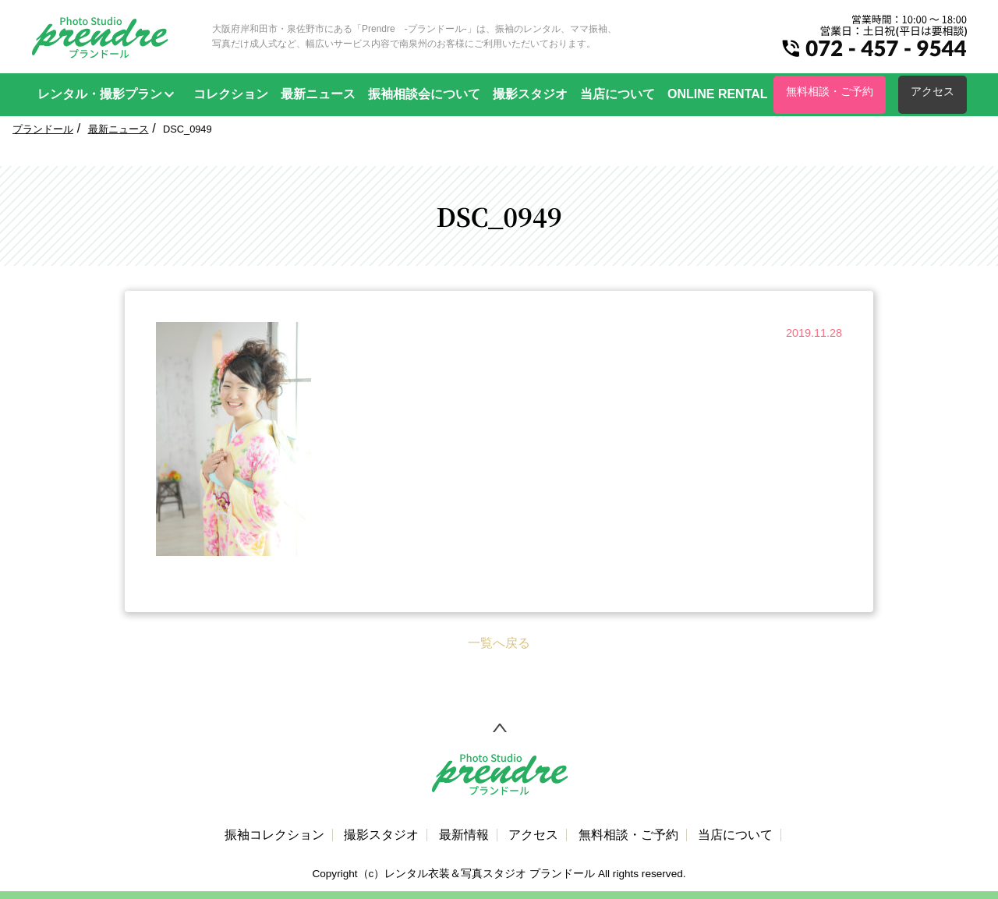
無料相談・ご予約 (829, 91)
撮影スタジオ (530, 94)
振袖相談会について (424, 94)
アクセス (932, 91)
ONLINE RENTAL (717, 94)
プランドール (42, 129)
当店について (617, 94)
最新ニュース (318, 94)
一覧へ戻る (499, 642)
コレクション (230, 94)
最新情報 (464, 835)
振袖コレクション (274, 835)
